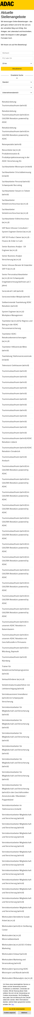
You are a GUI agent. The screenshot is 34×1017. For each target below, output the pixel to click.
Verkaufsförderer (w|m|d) (13, 679)
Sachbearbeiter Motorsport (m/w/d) (17, 166)
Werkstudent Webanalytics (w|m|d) (17, 978)
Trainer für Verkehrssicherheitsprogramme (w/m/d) (15, 670)
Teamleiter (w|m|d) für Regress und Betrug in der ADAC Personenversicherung (17, 324)
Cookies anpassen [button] (9, 1012)
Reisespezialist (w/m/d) (11, 144)
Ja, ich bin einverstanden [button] (17, 1009)
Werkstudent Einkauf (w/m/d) (14, 954)
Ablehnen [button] (24, 1012)
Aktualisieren (17, 69)
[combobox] (17, 63)
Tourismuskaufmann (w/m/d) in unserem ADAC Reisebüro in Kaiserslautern (15, 625)
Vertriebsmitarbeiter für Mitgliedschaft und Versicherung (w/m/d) (15, 711)
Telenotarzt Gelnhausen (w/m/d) (15, 365)
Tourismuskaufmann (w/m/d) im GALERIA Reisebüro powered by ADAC (15, 470)
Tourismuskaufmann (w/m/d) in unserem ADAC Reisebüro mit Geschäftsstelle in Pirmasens (15, 638)
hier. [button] (12, 1004)
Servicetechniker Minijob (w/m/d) (16, 296)
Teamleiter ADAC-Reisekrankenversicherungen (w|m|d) (14, 337)
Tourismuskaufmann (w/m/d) (14, 371)
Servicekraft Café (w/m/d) (12, 291)
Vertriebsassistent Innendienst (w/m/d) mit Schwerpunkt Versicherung (15, 698)
